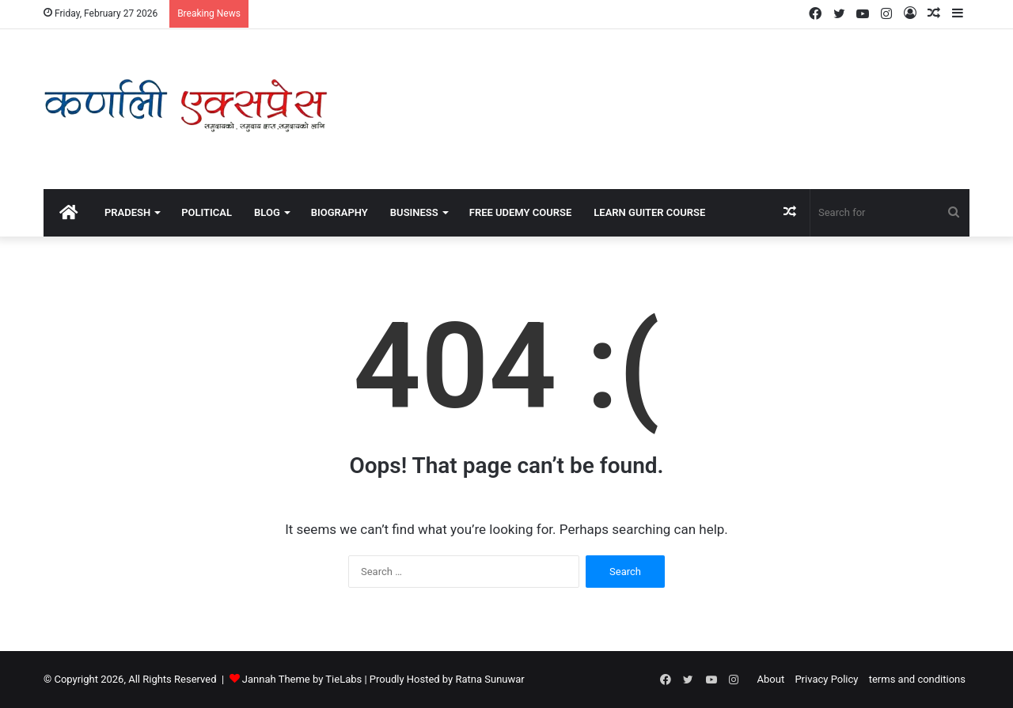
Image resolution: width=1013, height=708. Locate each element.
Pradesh (127, 212)
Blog (267, 212)
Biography (339, 212)
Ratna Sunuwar (489, 679)
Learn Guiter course (649, 212)
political (206, 212)
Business (414, 212)
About (771, 679)
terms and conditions (917, 679)
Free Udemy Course (520, 212)
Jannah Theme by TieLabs (302, 679)
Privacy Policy (826, 679)
